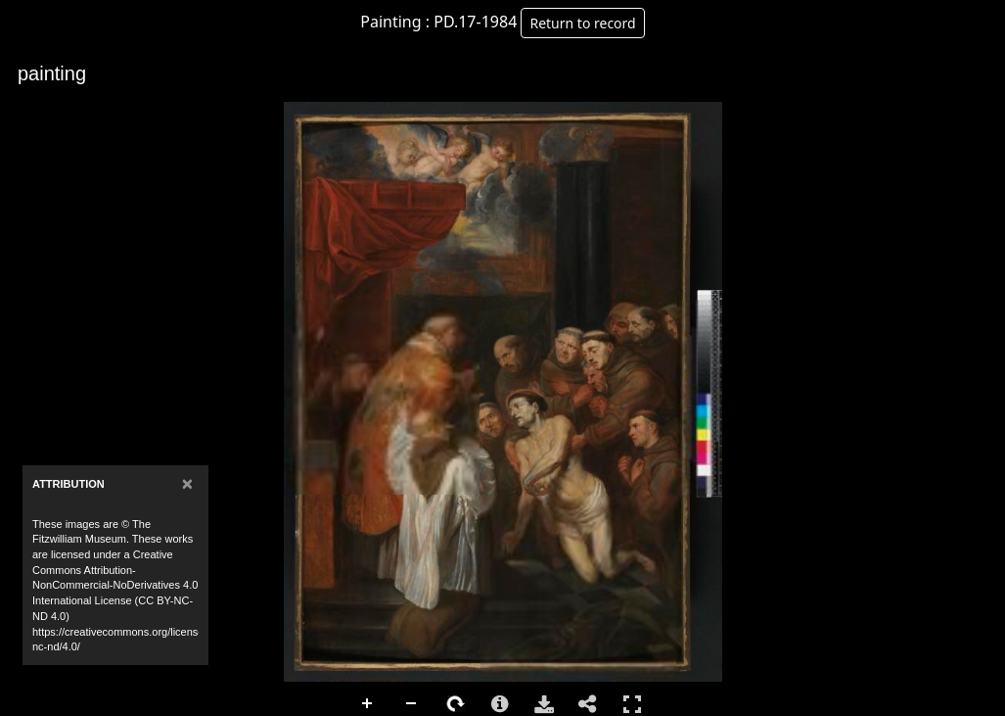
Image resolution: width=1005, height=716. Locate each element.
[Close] (187, 483)
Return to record (582, 23)
